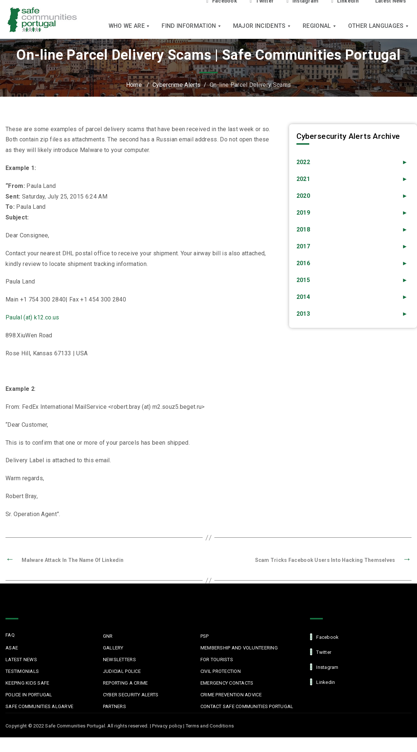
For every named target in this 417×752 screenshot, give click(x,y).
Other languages (379, 25)
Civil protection (220, 671)
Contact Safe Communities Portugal (247, 706)
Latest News (21, 659)
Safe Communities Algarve (39, 706)
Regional (320, 25)
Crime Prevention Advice (231, 694)
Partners (114, 706)
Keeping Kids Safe (27, 683)
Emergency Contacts (227, 683)
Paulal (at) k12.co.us (32, 317)
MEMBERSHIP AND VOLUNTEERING (239, 648)
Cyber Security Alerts (130, 694)
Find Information (192, 25)
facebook (324, 636)
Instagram (324, 666)
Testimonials (22, 671)
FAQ (10, 635)
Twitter (320, 651)
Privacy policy (167, 726)
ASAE (11, 648)
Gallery (113, 648)
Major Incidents (262, 25)
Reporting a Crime (125, 683)
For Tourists (216, 659)
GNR (108, 636)
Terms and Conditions (210, 726)
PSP (204, 636)
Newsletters (119, 659)
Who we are (129, 25)
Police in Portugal (28, 694)
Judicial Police (122, 671)
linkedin (322, 681)
